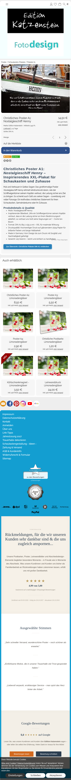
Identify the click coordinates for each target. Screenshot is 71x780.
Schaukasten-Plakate (16, 62)
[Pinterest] (16, 404)
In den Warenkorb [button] (12, 150)
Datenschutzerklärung (13, 418)
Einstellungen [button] (15, 775)
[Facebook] (10, 404)
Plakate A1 (31, 62)
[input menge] (59, 137)
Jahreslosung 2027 (12, 436)
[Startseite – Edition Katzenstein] (35, 7)
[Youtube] (30, 404)
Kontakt (6, 421)
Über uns (7, 429)
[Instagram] (23, 404)
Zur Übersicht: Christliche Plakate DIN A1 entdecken (27, 247)
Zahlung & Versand (12, 447)
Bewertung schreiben (48, 754)
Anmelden (51, 4)
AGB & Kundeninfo (11, 451)
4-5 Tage (10, 128)
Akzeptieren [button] (56, 775)
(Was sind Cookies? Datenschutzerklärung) (18, 763)
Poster (3, 62)
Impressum (8, 414)
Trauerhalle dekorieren (14, 440)
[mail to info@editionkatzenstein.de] (3, 404)
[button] (7, 4)
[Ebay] (36, 404)
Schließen (35, 775)
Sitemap (6, 458)
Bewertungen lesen (21, 754)
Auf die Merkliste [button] (12, 143)
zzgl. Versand (23, 305)
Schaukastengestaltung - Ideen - (19, 443)
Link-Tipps (7, 432)
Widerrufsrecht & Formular (16, 455)
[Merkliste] (55, 4)
